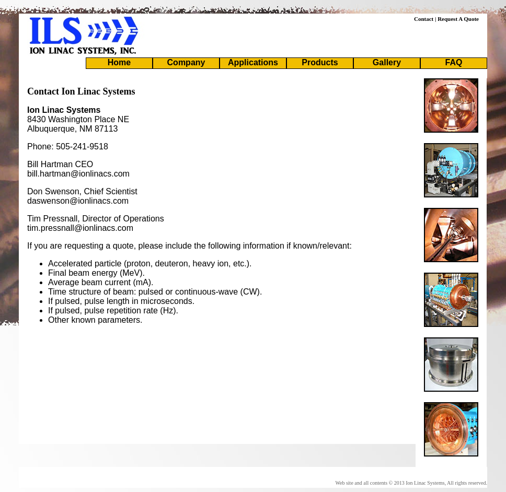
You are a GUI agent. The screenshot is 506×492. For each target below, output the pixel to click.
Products (320, 62)
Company (186, 62)
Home (119, 62)
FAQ (454, 62)
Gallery (387, 62)
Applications (253, 62)
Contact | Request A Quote (446, 19)
